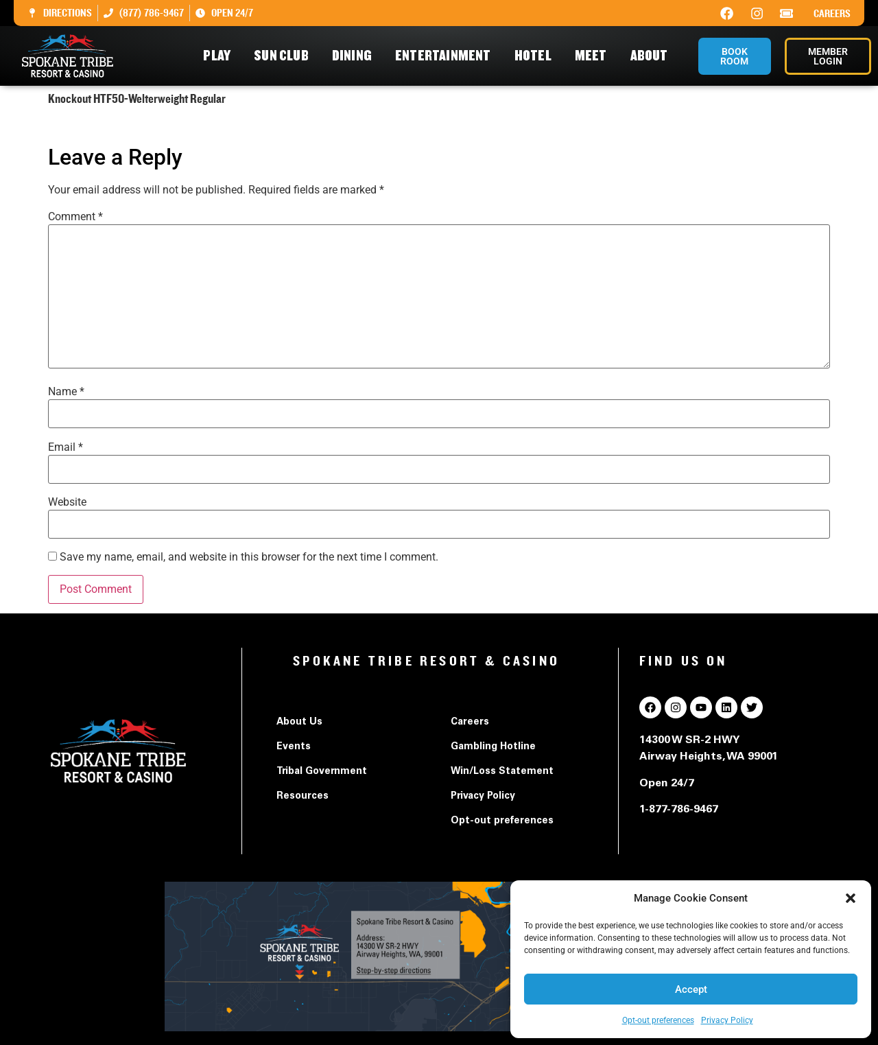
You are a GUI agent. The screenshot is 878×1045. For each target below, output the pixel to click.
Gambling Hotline (493, 747)
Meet (594, 56)
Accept (691, 989)
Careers (832, 14)
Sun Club (285, 56)
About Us (299, 722)
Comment (75, 216)
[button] (850, 898)
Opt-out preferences (658, 1020)
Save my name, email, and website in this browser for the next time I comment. (249, 557)
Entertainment (446, 56)
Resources (302, 796)
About (652, 56)
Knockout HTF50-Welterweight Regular (141, 125)
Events (293, 747)
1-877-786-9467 (678, 809)
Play (220, 56)
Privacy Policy (727, 1020)
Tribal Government (321, 772)
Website (67, 502)
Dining (355, 56)
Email (65, 447)
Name (66, 391)
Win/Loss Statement (502, 772)
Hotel (536, 56)
